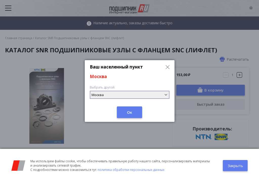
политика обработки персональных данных (131, 170)
